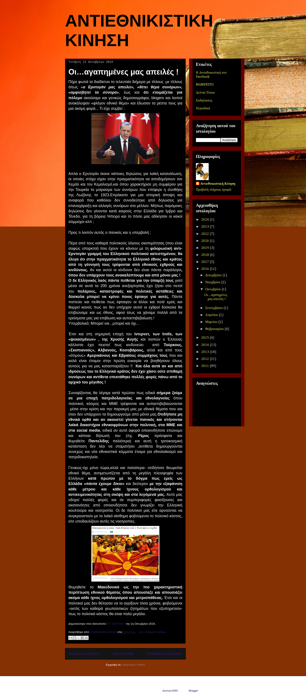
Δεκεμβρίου (213, 275)
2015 (205, 338)
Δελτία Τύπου (205, 92)
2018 (205, 255)
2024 (205, 219)
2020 (205, 241)
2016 (205, 269)
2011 (205, 366)
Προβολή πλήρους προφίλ (213, 190)
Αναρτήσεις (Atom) (133, 664)
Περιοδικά (203, 108)
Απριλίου (212, 315)
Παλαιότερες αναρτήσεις (164, 653)
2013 (205, 352)
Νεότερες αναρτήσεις (83, 653)
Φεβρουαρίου (215, 329)
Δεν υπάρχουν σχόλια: (152, 632)
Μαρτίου (211, 322)
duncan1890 (170, 690)
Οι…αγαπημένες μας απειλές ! (123, 72)
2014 (205, 345)
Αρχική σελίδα (123, 653)
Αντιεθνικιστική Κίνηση (217, 184)
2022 (205, 234)
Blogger (193, 690)
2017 (205, 262)
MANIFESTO (205, 84)
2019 (205, 248)
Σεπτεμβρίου (214, 308)
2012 (205, 359)
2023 (205, 226)
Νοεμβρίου (213, 282)
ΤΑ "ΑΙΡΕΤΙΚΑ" (116, 623)
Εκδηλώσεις (204, 100)
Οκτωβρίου (213, 289)
